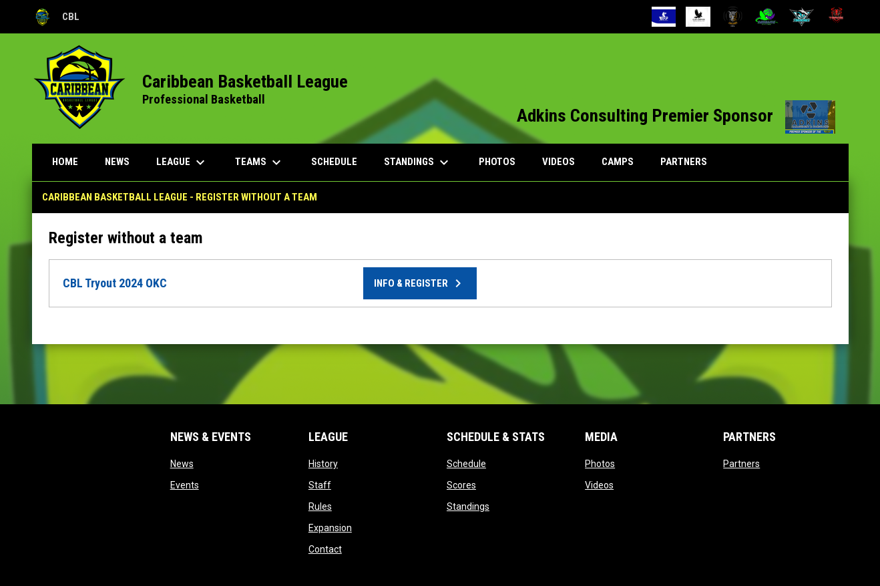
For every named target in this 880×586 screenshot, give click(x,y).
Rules (320, 506)
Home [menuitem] (65, 162)
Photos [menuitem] (497, 162)
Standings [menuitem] (418, 162)
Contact (325, 549)
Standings (468, 506)
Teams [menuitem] (259, 162)
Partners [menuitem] (683, 162)
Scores (461, 485)
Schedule (466, 463)
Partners (741, 463)
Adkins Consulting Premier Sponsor (676, 115)
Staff (319, 485)
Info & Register (420, 283)
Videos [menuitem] (558, 162)
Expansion (330, 528)
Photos (600, 463)
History (323, 463)
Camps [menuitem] (618, 162)
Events (184, 485)
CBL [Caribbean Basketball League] (55, 17)
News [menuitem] (117, 162)
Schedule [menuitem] (334, 162)
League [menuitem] (182, 162)
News (182, 463)
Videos (599, 485)
